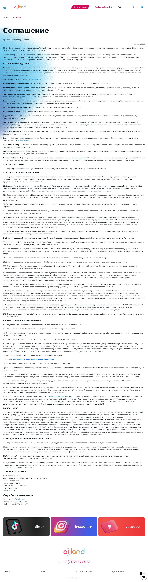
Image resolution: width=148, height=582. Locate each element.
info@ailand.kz (19, 499)
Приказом (79, 305)
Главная (5, 17)
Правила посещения (84, 572)
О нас (42, 572)
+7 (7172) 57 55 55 (74, 562)
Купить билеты (118, 572)
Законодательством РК (59, 397)
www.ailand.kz (38, 73)
